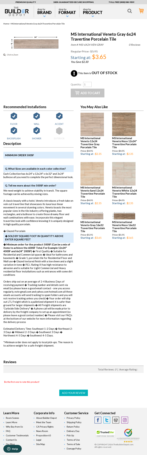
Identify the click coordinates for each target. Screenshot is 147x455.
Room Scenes (12, 418)
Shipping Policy (74, 422)
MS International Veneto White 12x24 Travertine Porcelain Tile (124, 192)
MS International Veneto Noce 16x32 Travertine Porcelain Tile (124, 227)
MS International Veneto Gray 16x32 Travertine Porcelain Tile (92, 227)
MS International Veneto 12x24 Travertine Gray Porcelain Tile (90, 143)
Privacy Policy (73, 418)
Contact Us (11, 439)
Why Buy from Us (14, 426)
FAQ (8, 431)
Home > (7, 23)
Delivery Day (73, 431)
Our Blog (10, 444)
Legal (38, 439)
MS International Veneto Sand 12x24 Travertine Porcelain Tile (92, 192)
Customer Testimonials (17, 435)
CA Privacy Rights (45, 426)
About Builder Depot (46, 418)
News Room (42, 431)
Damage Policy (74, 448)
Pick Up (70, 435)
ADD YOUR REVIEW (73, 392)
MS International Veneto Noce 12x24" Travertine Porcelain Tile (124, 143)
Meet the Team (43, 422)
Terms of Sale (73, 444)
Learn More (11, 422)
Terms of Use (73, 439)
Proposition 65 (43, 435)
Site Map (40, 444)
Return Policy (73, 426)
